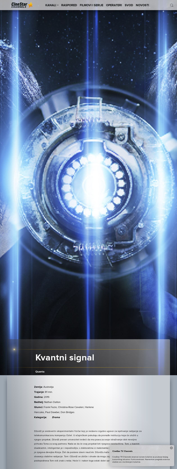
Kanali (51, 5)
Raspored (69, 5)
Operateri (114, 5)
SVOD (129, 5)
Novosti (142, 5)
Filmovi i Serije (91, 5)
